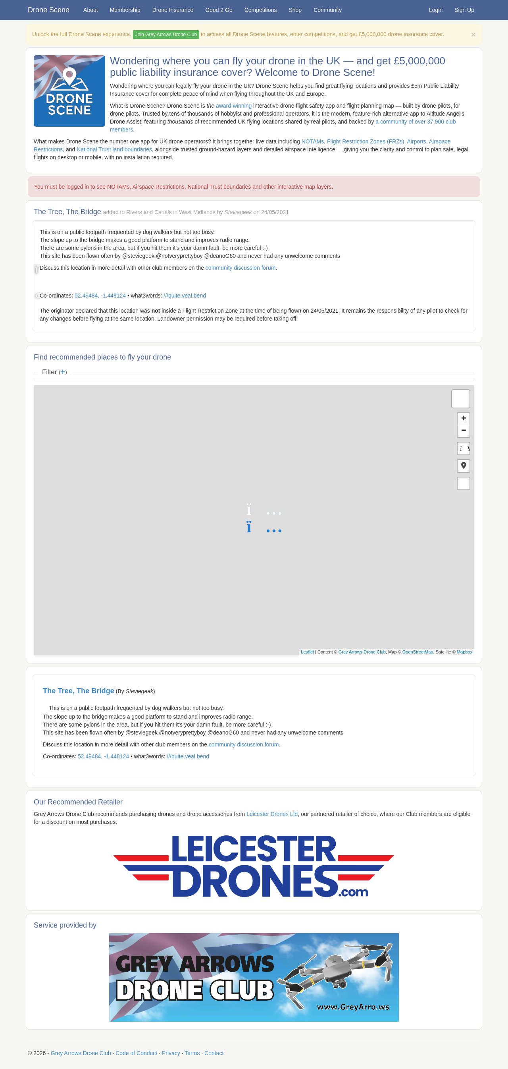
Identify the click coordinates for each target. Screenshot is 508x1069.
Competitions (260, 10)
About (90, 10)
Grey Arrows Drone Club (362, 652)
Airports (416, 141)
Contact (213, 1053)
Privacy (171, 1053)
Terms (192, 1053)
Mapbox (464, 652)
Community (328, 10)
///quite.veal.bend (185, 295)
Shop (295, 10)
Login (436, 10)
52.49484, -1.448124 (100, 295)
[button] (464, 466)
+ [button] (463, 419)
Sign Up (464, 10)
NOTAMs (313, 141)
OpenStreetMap (417, 652)
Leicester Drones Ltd (272, 814)
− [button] (463, 431)
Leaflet (307, 652)
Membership (125, 10)
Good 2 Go (219, 10)
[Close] (473, 34)
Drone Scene (48, 10)
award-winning (234, 105)
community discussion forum (241, 268)
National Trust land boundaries (114, 149)
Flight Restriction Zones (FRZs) (365, 141)
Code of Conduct (136, 1053)
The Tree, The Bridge (78, 691)
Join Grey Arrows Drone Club (166, 34)
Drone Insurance (173, 10)
